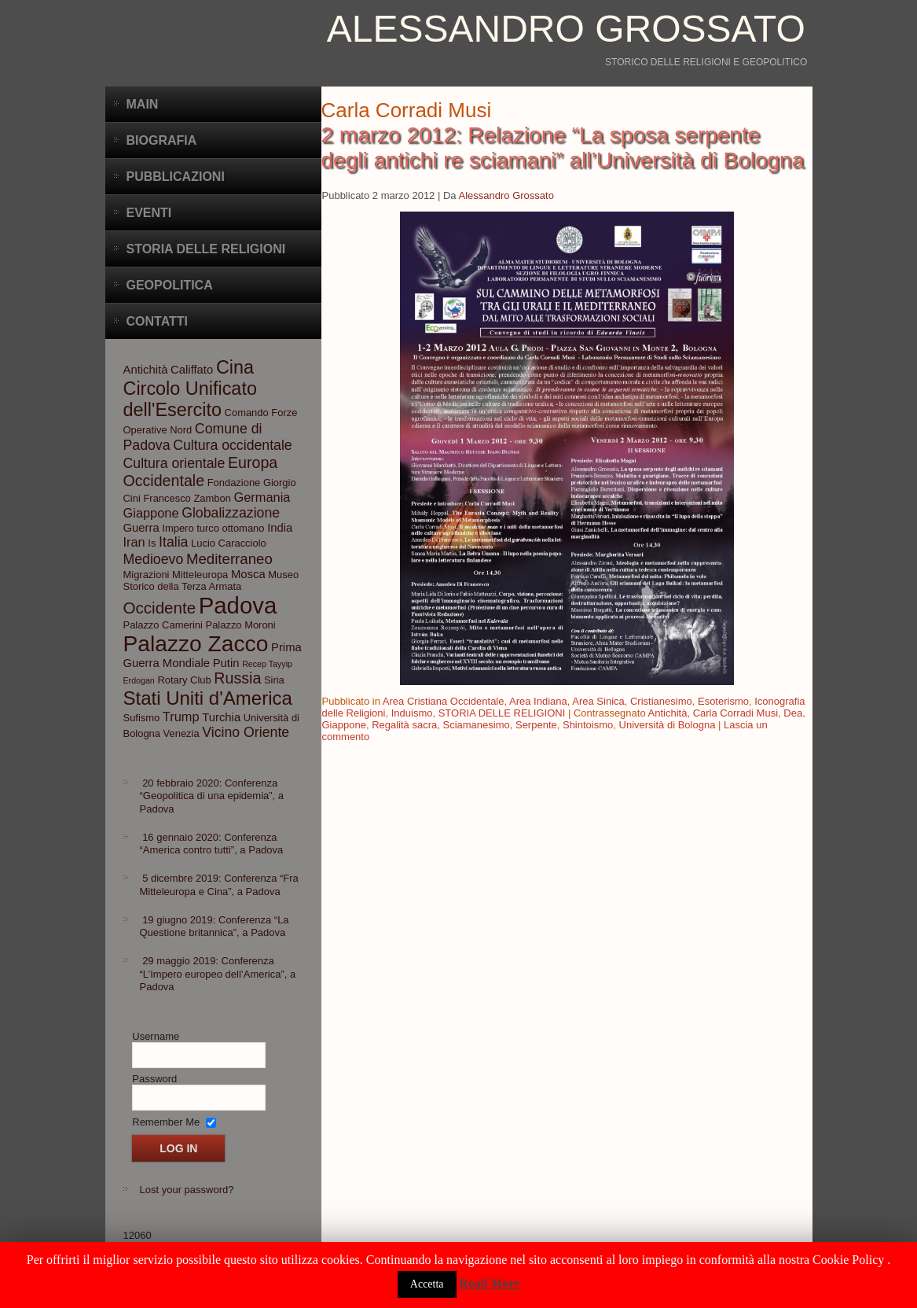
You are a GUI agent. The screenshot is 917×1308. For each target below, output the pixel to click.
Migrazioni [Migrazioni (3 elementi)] (146, 574)
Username (155, 1036)
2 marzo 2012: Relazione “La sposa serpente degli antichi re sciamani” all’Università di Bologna (563, 147)
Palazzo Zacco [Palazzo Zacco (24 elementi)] (196, 643)
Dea (792, 713)
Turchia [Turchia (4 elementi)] (221, 717)
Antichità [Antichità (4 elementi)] (145, 369)
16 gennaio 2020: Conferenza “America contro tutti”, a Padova (212, 843)
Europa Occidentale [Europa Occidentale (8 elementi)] (200, 471)
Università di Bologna (667, 725)
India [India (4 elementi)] (279, 527)
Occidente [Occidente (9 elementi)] (159, 608)
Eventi (149, 212)
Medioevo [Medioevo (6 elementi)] (153, 559)
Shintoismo (588, 725)
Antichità (668, 713)
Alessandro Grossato (566, 29)
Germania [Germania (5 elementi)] (262, 497)
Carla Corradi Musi (735, 713)
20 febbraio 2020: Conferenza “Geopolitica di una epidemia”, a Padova (212, 796)
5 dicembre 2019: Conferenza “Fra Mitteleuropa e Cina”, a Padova (219, 884)
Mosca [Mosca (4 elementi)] (248, 574)
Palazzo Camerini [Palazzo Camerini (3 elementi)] (163, 625)
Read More (490, 1283)
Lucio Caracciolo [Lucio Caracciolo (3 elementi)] (228, 543)
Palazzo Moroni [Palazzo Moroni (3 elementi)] (241, 625)
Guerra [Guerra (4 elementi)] (141, 527)
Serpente (536, 725)
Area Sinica (598, 701)
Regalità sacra (404, 725)
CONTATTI (158, 321)
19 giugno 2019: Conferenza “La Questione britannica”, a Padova (214, 926)
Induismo (412, 713)
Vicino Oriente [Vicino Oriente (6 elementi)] (245, 732)
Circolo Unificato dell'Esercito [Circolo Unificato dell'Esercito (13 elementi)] (190, 399)
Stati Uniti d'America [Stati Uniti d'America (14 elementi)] (207, 698)
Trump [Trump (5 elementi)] (181, 716)
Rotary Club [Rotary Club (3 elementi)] (184, 680)
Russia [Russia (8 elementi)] (237, 678)
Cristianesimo (661, 701)
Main (143, 104)
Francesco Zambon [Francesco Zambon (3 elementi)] (186, 498)
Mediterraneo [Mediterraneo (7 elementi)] (229, 559)
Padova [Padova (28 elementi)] (238, 605)
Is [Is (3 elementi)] (152, 543)
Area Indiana (538, 701)
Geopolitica (170, 285)
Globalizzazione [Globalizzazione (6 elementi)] (231, 513)
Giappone (344, 725)
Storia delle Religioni (206, 249)
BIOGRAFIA (162, 140)
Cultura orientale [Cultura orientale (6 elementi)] (174, 463)
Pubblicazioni (176, 176)
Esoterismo (723, 701)
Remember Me (166, 1121)
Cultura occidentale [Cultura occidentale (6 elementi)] (232, 445)
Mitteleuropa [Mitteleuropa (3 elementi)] (200, 574)
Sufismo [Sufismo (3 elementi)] (141, 718)
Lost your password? (187, 1190)
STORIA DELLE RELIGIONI (502, 713)
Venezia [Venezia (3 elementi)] (181, 733)
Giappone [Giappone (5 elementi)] (151, 513)
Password (154, 1079)
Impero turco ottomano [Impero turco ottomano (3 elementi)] (213, 528)
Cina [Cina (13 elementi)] (235, 367)
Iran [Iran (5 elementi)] (134, 542)
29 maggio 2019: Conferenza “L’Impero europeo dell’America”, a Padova (218, 974)
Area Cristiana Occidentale (443, 701)
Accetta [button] (427, 1284)
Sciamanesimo (475, 725)
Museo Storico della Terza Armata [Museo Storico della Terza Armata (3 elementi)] (211, 580)
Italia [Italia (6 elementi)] (173, 542)
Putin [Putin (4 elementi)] (226, 663)
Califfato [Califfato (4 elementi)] (192, 369)
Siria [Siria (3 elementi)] (274, 680)
